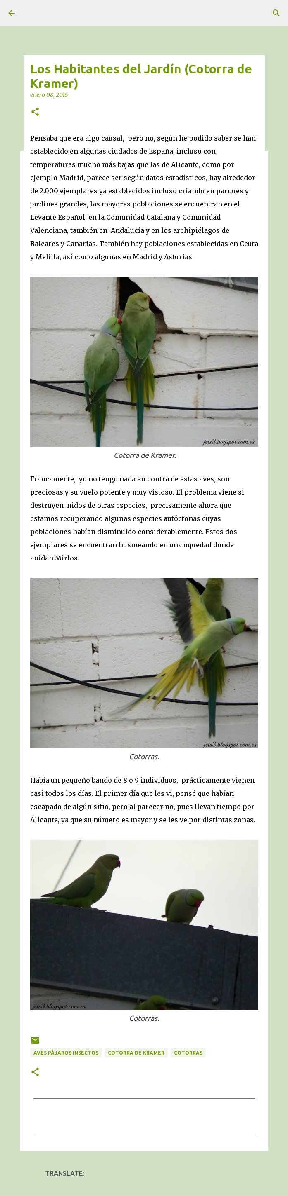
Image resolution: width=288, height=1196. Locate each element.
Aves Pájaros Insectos (65, 1052)
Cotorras (188, 1052)
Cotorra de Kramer (136, 1052)
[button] (35, 112)
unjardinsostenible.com (48, 13)
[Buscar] (276, 13)
